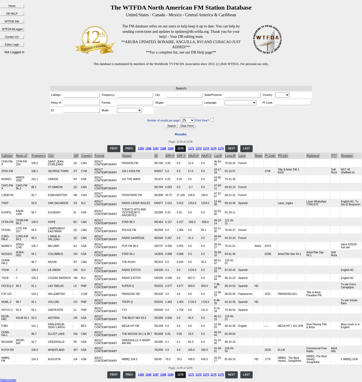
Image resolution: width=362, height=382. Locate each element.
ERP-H (170, 155)
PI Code (270, 155)
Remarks (347, 155)
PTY (334, 155)
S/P (76, 155)
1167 (156, 148)
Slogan (126, 155)
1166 (148, 148)
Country (86, 155)
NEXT (231, 148)
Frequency (39, 155)
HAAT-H (194, 155)
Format (99, 155)
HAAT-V (206, 155)
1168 (163, 148)
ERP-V (181, 155)
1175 (221, 148)
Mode (258, 155)
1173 (206, 148)
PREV (129, 148)
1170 (180, 148)
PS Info (282, 155)
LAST (246, 148)
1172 (198, 148)
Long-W (230, 155)
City (51, 155)
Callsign (7, 155)
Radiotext (313, 155)
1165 (141, 148)
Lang (242, 155)
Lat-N (218, 155)
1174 (213, 148)
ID (156, 155)
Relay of (22, 155)
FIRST (114, 148)
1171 (191, 148)
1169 (171, 148)
